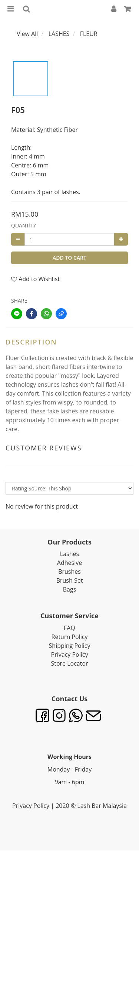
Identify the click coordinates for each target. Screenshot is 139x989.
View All (27, 34)
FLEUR (88, 34)
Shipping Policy (69, 646)
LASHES (59, 34)
